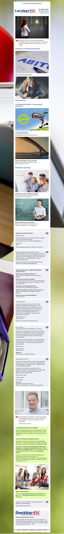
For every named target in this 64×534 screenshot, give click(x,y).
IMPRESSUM (25, 529)
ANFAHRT (39, 529)
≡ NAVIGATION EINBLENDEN (31, 3)
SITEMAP (45, 529)
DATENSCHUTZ (32, 529)
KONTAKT (19, 529)
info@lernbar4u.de (44, 13)
